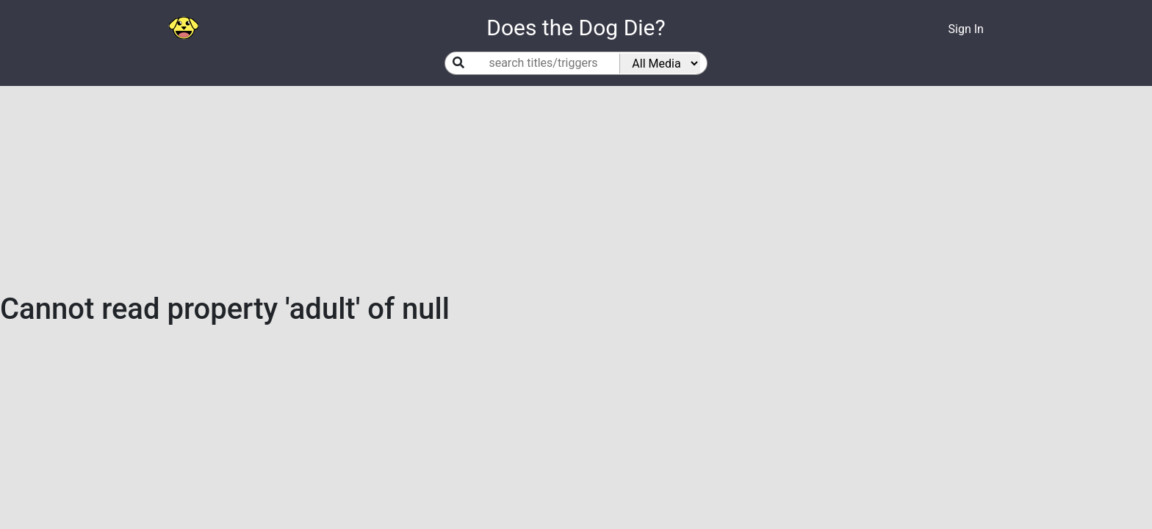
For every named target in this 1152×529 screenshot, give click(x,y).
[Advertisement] (576, 189)
